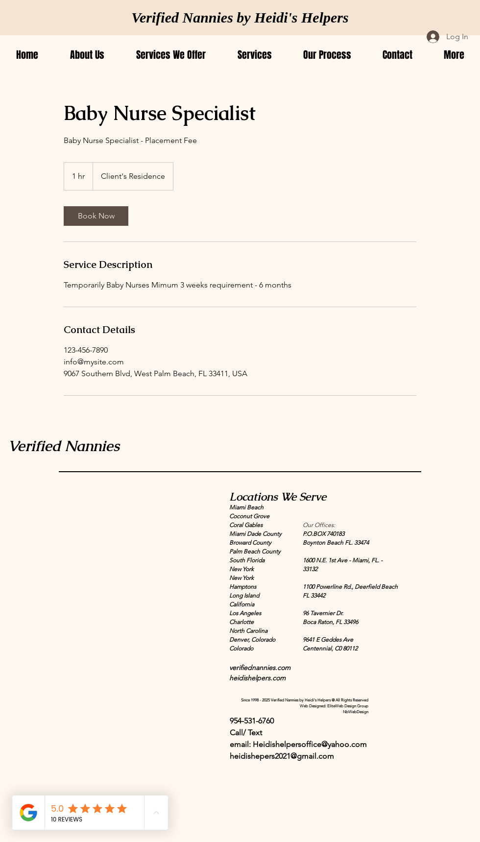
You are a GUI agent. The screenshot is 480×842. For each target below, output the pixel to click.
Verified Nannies (64, 446)
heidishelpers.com (257, 678)
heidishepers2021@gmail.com (282, 756)
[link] (96, 216)
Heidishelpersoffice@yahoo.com (310, 744)
